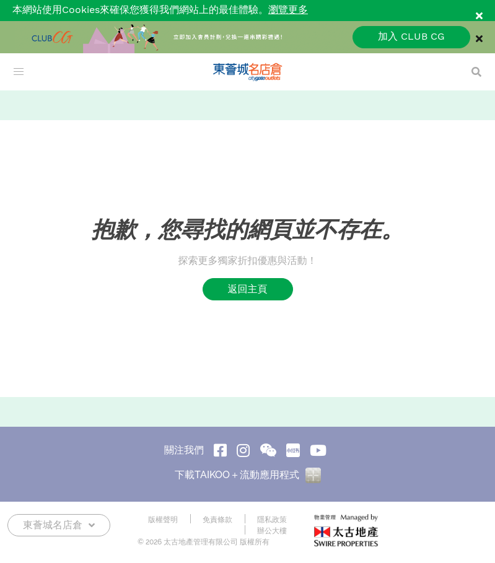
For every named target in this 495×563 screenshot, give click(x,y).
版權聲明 (163, 519)
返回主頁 (248, 289)
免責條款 (217, 519)
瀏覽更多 (288, 10)
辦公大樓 (272, 530)
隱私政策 (272, 519)
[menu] (18, 71)
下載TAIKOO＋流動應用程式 (248, 475)
